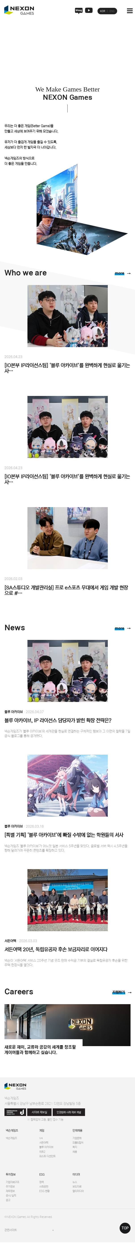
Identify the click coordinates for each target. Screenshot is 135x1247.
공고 (8, 1204)
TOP (125, 1228)
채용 (75, 1153)
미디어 (76, 1177)
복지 (75, 1148)
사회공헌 (44, 1189)
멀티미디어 (79, 1194)
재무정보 (11, 1194)
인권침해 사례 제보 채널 (69, 1112)
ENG (112, 11)
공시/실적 (11, 1199)
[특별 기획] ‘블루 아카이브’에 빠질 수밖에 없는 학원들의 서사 (63, 835)
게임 (41, 1131)
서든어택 (10, 941)
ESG (42, 1177)
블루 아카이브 (13, 712)
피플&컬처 (78, 1143)
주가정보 (11, 1189)
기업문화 (77, 1138)
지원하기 (118, 993)
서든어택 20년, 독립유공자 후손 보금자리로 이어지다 (55, 950)
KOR (102, 11)
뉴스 (75, 1185)
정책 (41, 1185)
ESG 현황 (44, 1194)
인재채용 (77, 1131)
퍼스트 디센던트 (48, 1158)
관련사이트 (10, 1235)
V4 (41, 1138)
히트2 (42, 1153)
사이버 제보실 (39, 1112)
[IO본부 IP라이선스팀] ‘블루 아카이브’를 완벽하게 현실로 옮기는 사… (67, 368)
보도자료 (77, 1189)
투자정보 (11, 1177)
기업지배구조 (13, 1185)
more (118, 274)
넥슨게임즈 (12, 1131)
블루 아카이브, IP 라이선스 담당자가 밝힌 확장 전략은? (57, 721)
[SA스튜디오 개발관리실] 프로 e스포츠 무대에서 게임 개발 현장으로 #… (66, 590)
